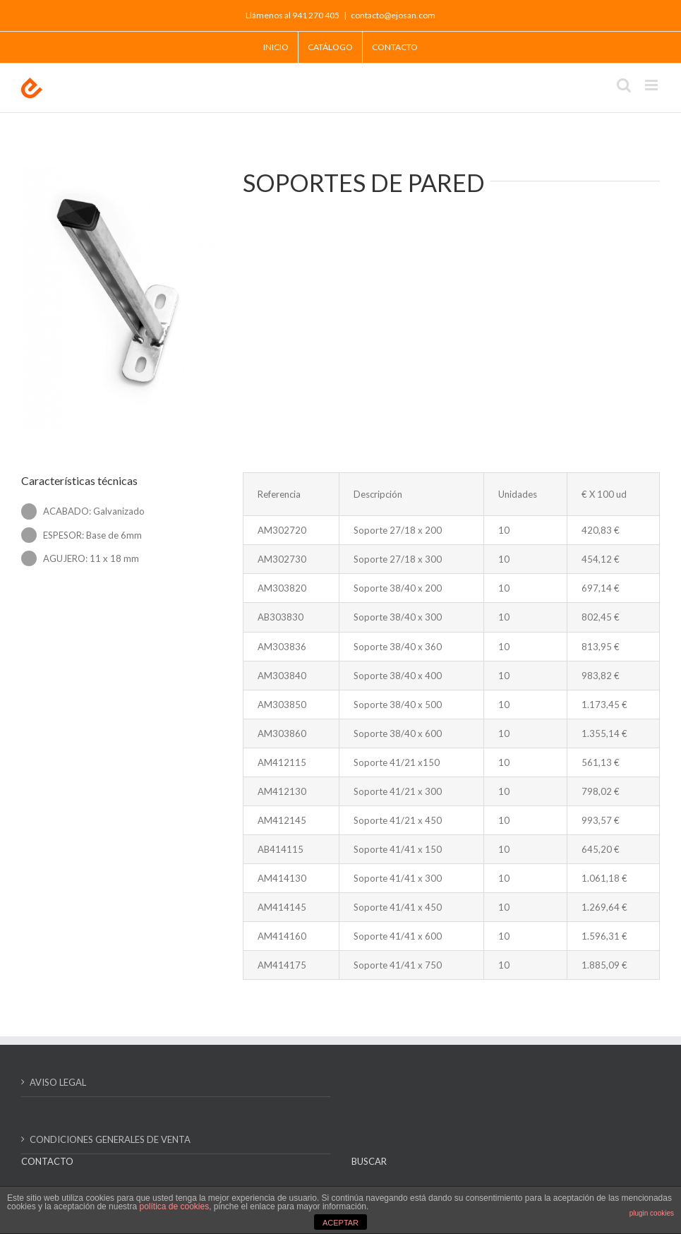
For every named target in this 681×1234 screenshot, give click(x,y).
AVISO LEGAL (58, 1082)
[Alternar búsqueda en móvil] (624, 85)
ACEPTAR (340, 1222)
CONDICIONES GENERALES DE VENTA (110, 1139)
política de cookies (174, 1206)
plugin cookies (651, 1213)
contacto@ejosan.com (393, 15)
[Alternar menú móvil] (652, 85)
